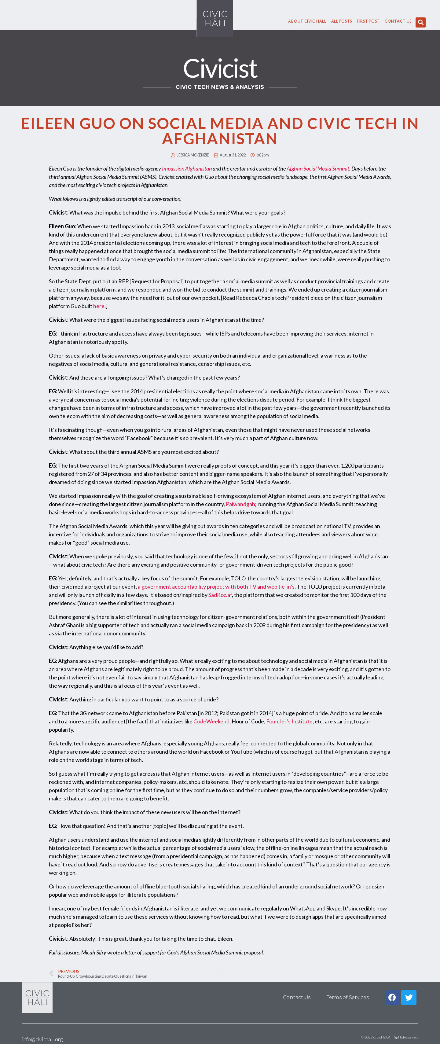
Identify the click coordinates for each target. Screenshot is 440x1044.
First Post (368, 21)
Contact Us (398, 21)
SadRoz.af (220, 594)
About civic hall (307, 21)
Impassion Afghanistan (187, 168)
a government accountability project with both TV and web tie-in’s (216, 586)
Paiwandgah (240, 504)
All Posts (341, 21)
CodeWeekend (211, 721)
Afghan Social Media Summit (318, 168)
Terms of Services (348, 997)
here (99, 306)
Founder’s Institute (289, 721)
